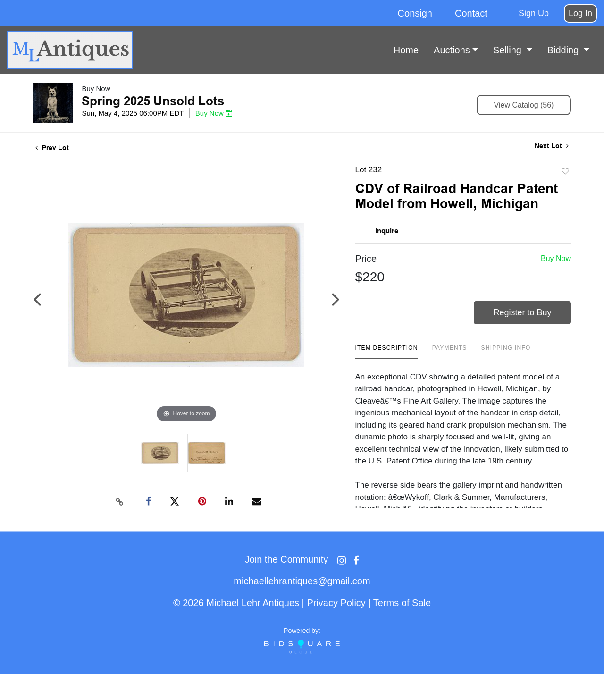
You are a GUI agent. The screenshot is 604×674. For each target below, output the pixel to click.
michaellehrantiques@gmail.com (302, 581)
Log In (580, 13)
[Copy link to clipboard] (120, 501)
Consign (415, 13)
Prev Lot (52, 148)
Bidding (564, 50)
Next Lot (552, 146)
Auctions (452, 50)
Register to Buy (523, 312)
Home (406, 50)
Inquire (386, 231)
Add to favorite (565, 172)
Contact (471, 13)
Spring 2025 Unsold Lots (153, 101)
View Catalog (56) (524, 105)
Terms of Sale (402, 603)
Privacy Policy (336, 603)
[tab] (386, 351)
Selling (508, 50)
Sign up (534, 13)
